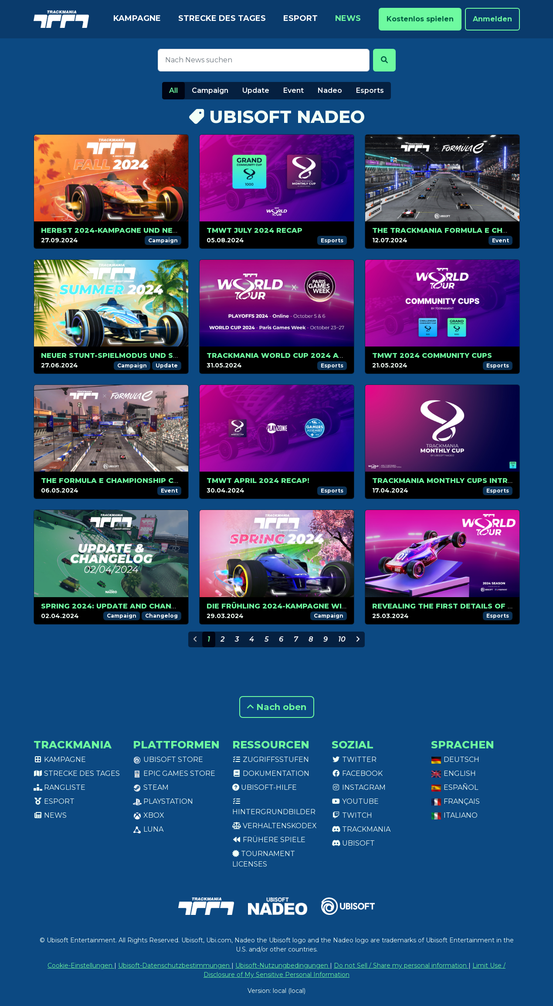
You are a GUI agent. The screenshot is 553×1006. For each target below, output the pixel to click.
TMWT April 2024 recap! (258, 480)
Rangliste (59, 787)
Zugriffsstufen (270, 759)
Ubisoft (353, 843)
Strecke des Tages (222, 18)
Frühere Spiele (268, 840)
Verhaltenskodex (274, 826)
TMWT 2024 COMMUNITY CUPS (432, 355)
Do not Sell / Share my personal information (401, 965)
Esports (370, 90)
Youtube (355, 801)
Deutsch (455, 759)
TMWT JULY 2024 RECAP (254, 230)
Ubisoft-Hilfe (264, 787)
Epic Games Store (174, 773)
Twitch (352, 815)
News (348, 18)
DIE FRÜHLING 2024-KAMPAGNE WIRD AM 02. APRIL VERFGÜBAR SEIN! (342, 606)
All (173, 90)
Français (455, 801)
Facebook (357, 773)
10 (342, 639)
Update (255, 90)
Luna (148, 829)
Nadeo (330, 90)
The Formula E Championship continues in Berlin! (148, 480)
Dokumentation (270, 773)
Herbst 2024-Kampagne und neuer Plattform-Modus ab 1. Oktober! (187, 230)
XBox (148, 815)
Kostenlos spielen (420, 19)
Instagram (359, 787)
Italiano (454, 815)
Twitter (354, 759)
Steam (151, 787)
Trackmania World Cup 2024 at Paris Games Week (315, 355)
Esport (300, 18)
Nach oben (276, 707)
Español (454, 787)
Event (293, 90)
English (453, 773)
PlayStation (163, 801)
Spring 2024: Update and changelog (119, 606)
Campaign (210, 90)
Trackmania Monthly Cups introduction (460, 480)
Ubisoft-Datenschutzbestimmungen (174, 965)
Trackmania (361, 829)
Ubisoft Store (168, 759)
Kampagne (137, 18)
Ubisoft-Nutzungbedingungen (282, 965)
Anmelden (492, 19)
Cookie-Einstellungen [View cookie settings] (80, 965)
